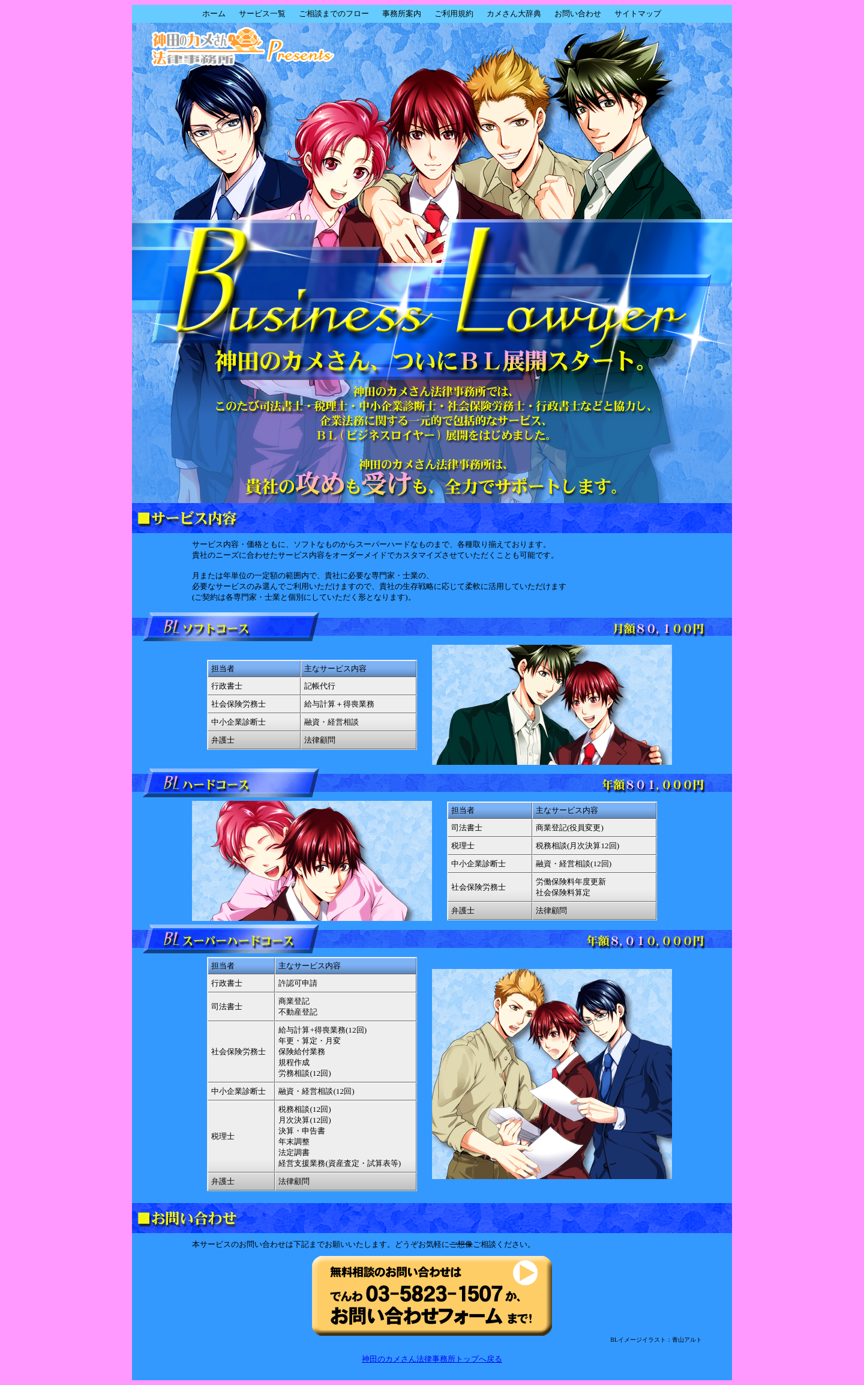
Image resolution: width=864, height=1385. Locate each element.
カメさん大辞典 (514, 13)
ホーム (214, 13)
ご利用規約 (453, 13)
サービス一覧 (262, 13)
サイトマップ (637, 13)
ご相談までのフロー (334, 13)
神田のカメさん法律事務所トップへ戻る (432, 1358)
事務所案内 (401, 13)
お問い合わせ (577, 13)
